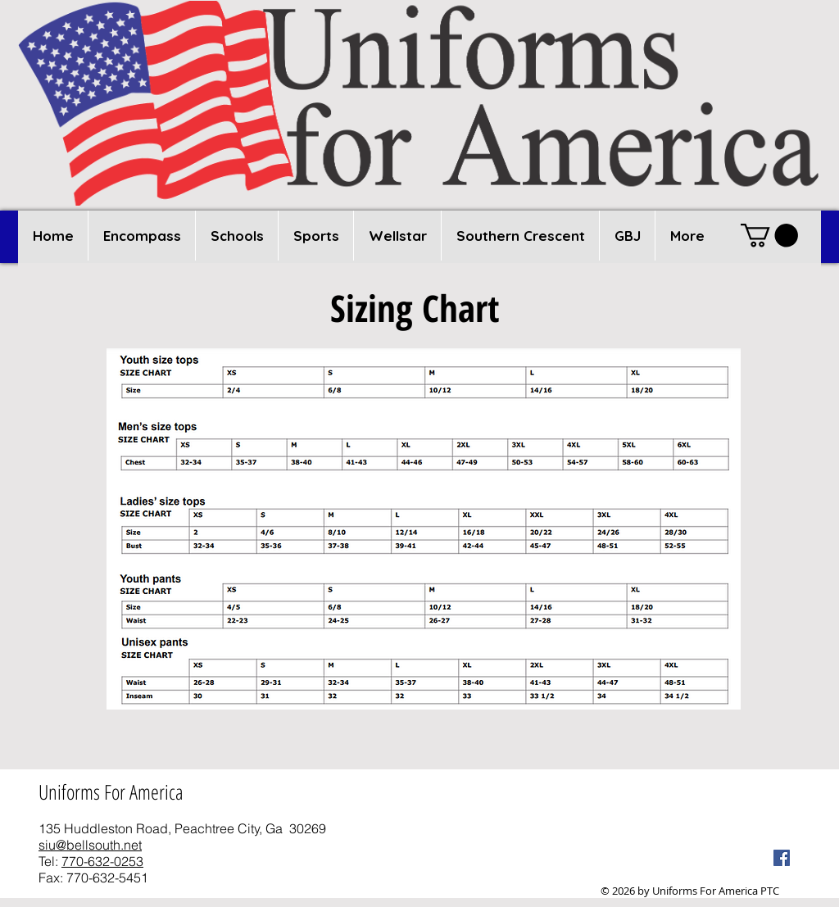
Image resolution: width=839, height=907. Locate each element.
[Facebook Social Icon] (781, 858)
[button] (236, 236)
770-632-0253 (102, 861)
